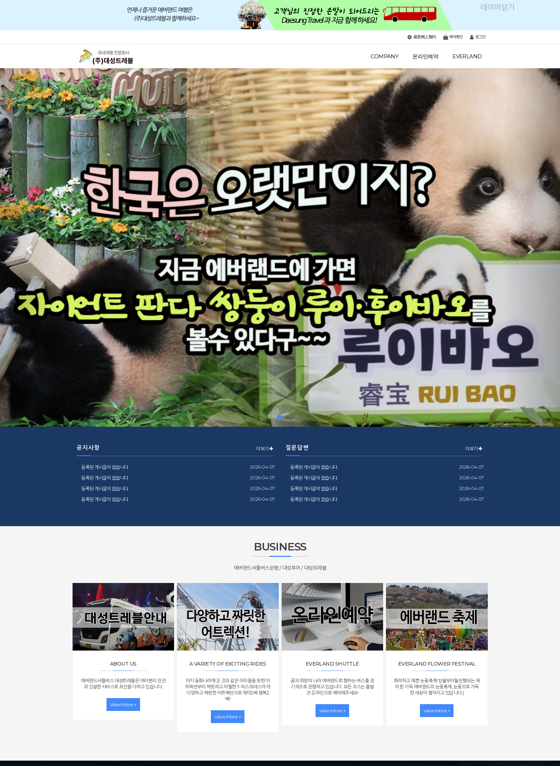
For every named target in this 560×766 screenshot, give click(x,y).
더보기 (264, 448)
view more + (123, 704)
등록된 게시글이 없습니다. (105, 467)
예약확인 (453, 37)
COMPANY (384, 56)
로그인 (478, 37)
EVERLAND (467, 56)
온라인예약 (425, 56)
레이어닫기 (551, 9)
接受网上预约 (421, 37)
